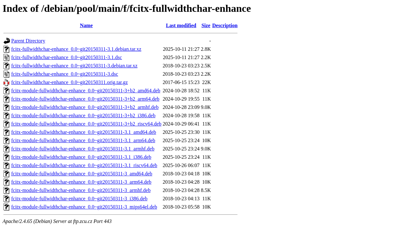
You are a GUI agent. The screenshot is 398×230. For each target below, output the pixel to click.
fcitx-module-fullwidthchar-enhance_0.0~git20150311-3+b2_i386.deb (83, 115)
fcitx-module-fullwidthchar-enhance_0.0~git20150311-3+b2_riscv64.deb (86, 123)
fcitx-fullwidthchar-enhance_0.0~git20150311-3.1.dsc (66, 57)
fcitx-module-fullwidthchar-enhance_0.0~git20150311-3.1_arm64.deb (83, 140)
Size (205, 25)
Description (225, 25)
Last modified (181, 25)
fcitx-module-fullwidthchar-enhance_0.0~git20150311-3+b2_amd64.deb (85, 90)
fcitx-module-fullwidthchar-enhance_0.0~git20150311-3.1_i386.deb (81, 157)
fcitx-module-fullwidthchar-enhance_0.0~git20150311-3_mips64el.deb (84, 207)
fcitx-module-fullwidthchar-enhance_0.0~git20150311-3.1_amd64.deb (83, 132)
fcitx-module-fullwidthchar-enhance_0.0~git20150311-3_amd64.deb (81, 173)
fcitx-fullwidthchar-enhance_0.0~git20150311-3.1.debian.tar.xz (76, 49)
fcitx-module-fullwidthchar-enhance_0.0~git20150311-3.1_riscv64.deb (84, 165)
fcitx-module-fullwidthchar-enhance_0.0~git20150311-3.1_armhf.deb (82, 148)
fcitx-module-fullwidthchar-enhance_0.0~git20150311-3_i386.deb (79, 198)
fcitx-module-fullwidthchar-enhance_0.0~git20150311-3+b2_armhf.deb (84, 107)
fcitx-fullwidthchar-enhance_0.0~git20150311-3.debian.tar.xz (74, 65)
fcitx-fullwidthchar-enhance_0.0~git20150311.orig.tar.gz (69, 82)
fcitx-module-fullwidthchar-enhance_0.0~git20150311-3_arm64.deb (81, 182)
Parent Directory (28, 40)
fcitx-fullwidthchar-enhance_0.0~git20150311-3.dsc (64, 74)
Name (86, 25)
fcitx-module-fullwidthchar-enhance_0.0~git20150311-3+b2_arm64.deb (85, 99)
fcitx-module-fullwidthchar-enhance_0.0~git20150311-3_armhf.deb (80, 190)
